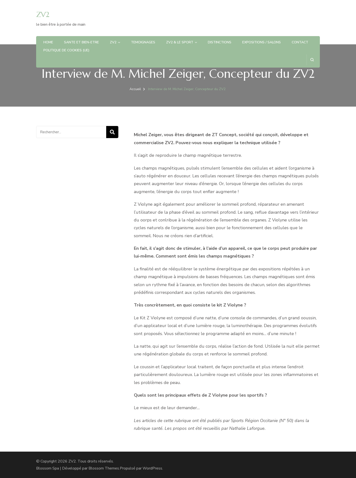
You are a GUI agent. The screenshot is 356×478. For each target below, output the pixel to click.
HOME (48, 42)
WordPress (152, 468)
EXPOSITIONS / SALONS (261, 42)
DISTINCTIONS (219, 42)
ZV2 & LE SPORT (179, 42)
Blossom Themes (104, 468)
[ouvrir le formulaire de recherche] (312, 59)
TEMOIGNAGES (143, 42)
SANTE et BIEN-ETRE (81, 42)
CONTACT (300, 42)
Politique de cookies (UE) (66, 50)
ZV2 (42, 14)
